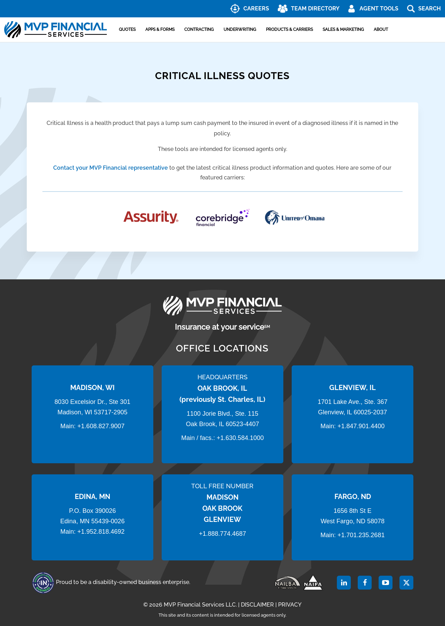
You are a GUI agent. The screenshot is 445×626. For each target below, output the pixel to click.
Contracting (199, 29)
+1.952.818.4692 (101, 531)
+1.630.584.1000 (240, 437)
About (381, 29)
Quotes (127, 29)
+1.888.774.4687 (222, 533)
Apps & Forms (160, 29)
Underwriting (240, 29)
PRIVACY (289, 604)
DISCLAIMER (257, 604)
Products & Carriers (289, 29)
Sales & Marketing (343, 29)
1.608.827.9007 (102, 426)
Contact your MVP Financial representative (110, 167)
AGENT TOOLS (378, 8)
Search (429, 8)
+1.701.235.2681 (361, 535)
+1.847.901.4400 (360, 426)
